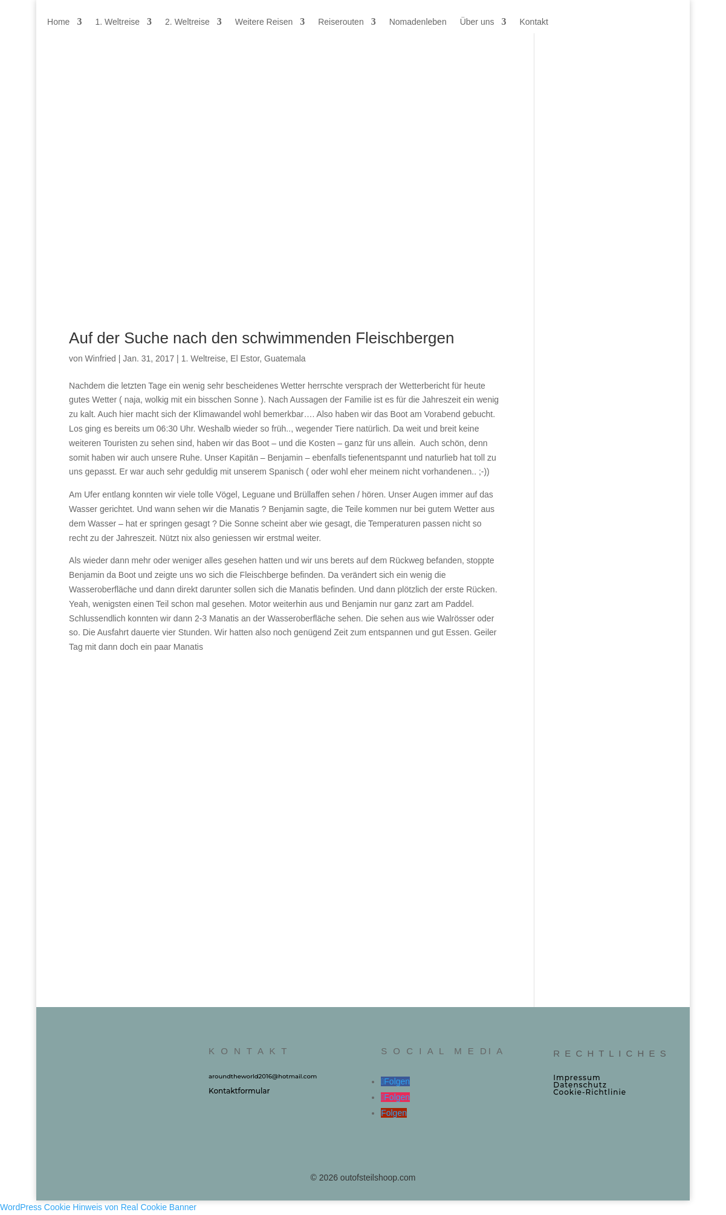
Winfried (100, 358)
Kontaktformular (239, 1090)
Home (58, 22)
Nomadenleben (418, 22)
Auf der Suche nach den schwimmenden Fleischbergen (261, 338)
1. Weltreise (117, 22)
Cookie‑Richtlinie (589, 1092)
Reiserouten (341, 22)
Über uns (477, 22)
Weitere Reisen (264, 22)
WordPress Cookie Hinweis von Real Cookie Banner (98, 1207)
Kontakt (533, 22)
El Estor (244, 358)
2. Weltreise (187, 22)
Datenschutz (580, 1084)
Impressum (577, 1077)
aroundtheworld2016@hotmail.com (263, 1076)
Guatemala (284, 358)
